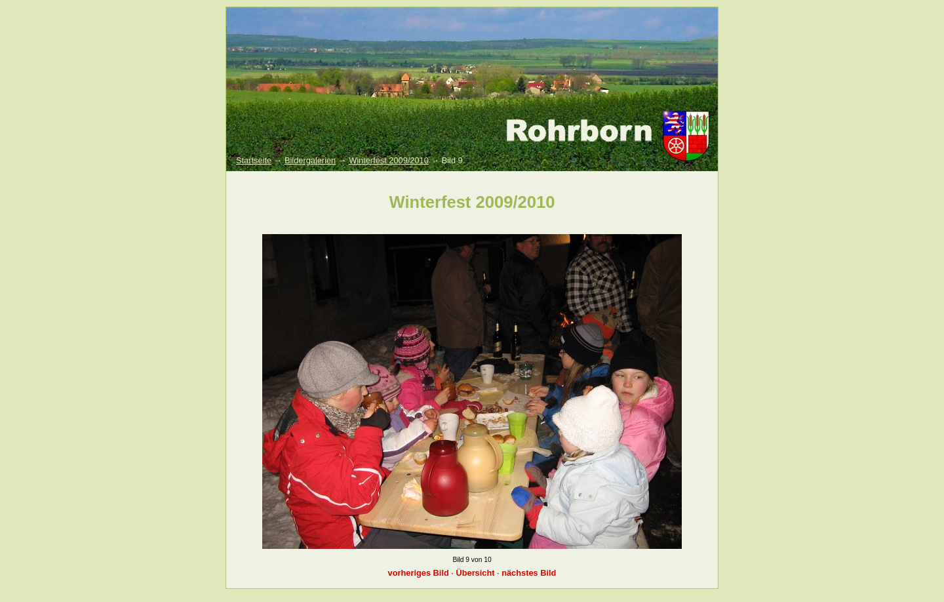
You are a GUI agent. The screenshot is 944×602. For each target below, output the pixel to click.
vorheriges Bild (418, 573)
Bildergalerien (310, 160)
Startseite (253, 160)
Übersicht (475, 573)
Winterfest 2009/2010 (389, 160)
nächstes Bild (529, 573)
